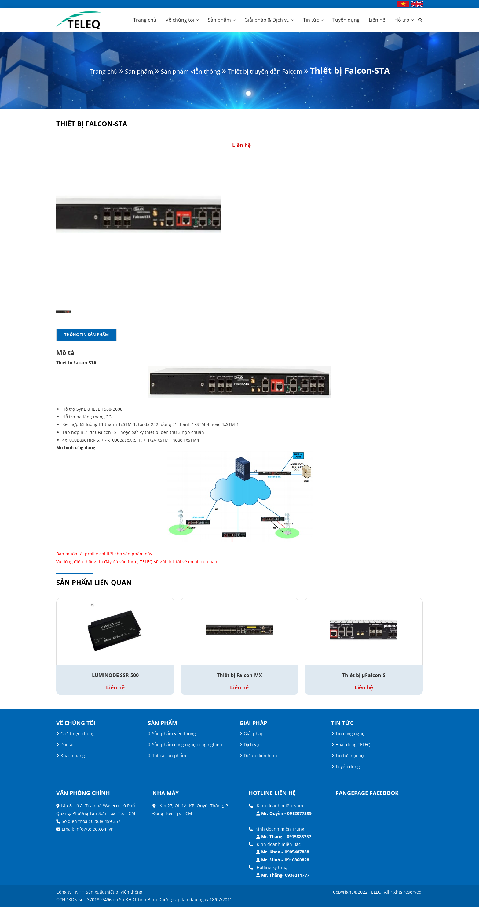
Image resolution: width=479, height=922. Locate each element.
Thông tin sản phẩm (86, 350)
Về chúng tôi (180, 20)
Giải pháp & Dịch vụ (267, 20)
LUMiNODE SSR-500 (115, 690)
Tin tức (311, 20)
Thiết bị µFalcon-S (364, 690)
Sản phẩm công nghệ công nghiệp (187, 760)
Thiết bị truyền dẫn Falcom (296, 70)
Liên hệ (377, 20)
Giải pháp (254, 749)
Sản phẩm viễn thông (194, 70)
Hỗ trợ (401, 20)
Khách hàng (72, 771)
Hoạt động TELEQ (353, 760)
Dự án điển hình (260, 771)
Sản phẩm (219, 20)
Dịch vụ (251, 760)
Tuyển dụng (346, 20)
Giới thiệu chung (77, 749)
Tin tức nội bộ (349, 771)
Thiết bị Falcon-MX (239, 690)
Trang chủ (144, 20)
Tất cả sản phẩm (169, 771)
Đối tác (67, 760)
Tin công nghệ (349, 749)
